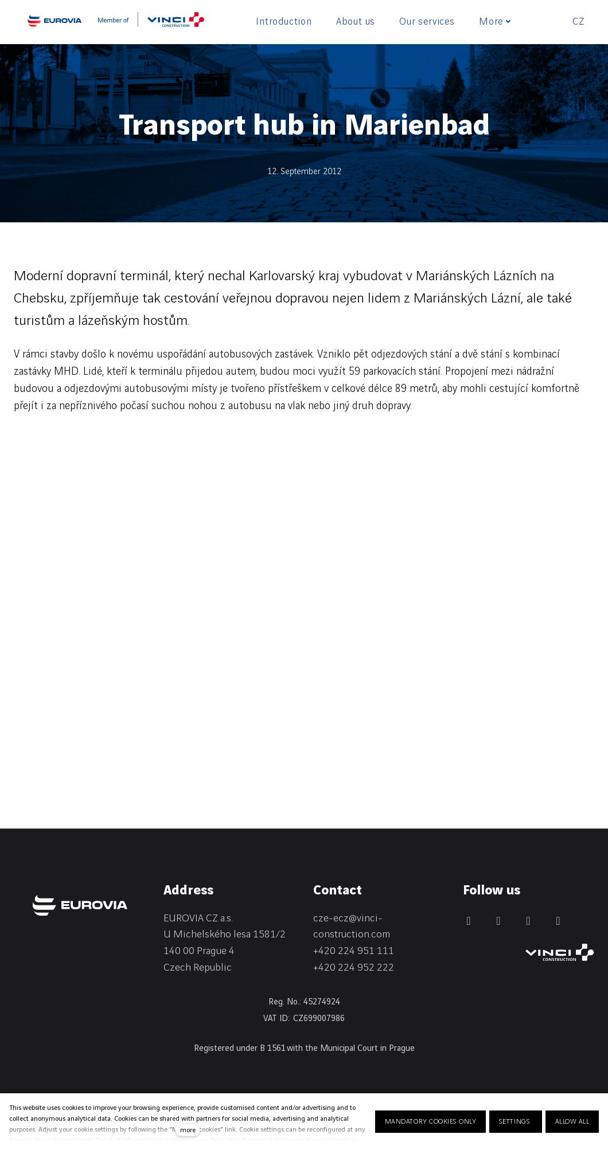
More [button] (495, 22)
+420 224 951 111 (353, 950)
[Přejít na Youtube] (558, 921)
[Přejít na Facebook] (468, 921)
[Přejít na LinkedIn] (498, 921)
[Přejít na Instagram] (528, 921)
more (188, 1130)
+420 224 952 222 (353, 967)
